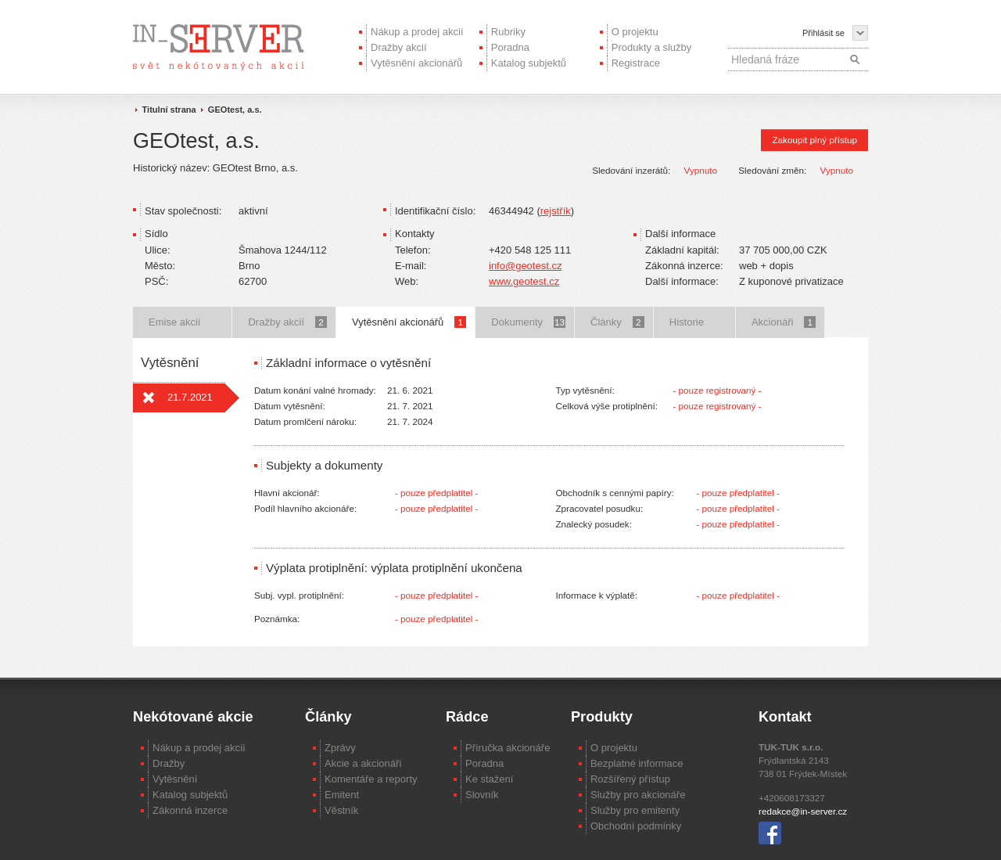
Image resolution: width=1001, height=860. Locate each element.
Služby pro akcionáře (637, 795)
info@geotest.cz (525, 266)
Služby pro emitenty (635, 810)
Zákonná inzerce (190, 810)
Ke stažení (489, 779)
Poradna (510, 47)
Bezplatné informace (636, 763)
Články (617, 322)
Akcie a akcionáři (363, 763)
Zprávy (340, 748)
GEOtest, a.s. (235, 109)
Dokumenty (528, 322)
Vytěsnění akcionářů (416, 63)
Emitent (342, 795)
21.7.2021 (190, 397)
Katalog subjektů (528, 63)
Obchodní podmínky (635, 826)
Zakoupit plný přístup (814, 140)
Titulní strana (169, 109)
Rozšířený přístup (630, 779)
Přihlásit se (823, 33)
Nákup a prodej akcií (417, 32)
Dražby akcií (399, 47)
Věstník (341, 810)
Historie (686, 322)
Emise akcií (174, 322)
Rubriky (508, 32)
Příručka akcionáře (507, 748)
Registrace (636, 63)
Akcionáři (784, 322)
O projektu (635, 32)
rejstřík (555, 211)
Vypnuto (700, 170)
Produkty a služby (652, 47)
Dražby (168, 763)
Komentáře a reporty (371, 779)
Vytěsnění (174, 779)
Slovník (482, 795)
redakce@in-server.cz (803, 811)
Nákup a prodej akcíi (199, 748)
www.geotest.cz (524, 281)
